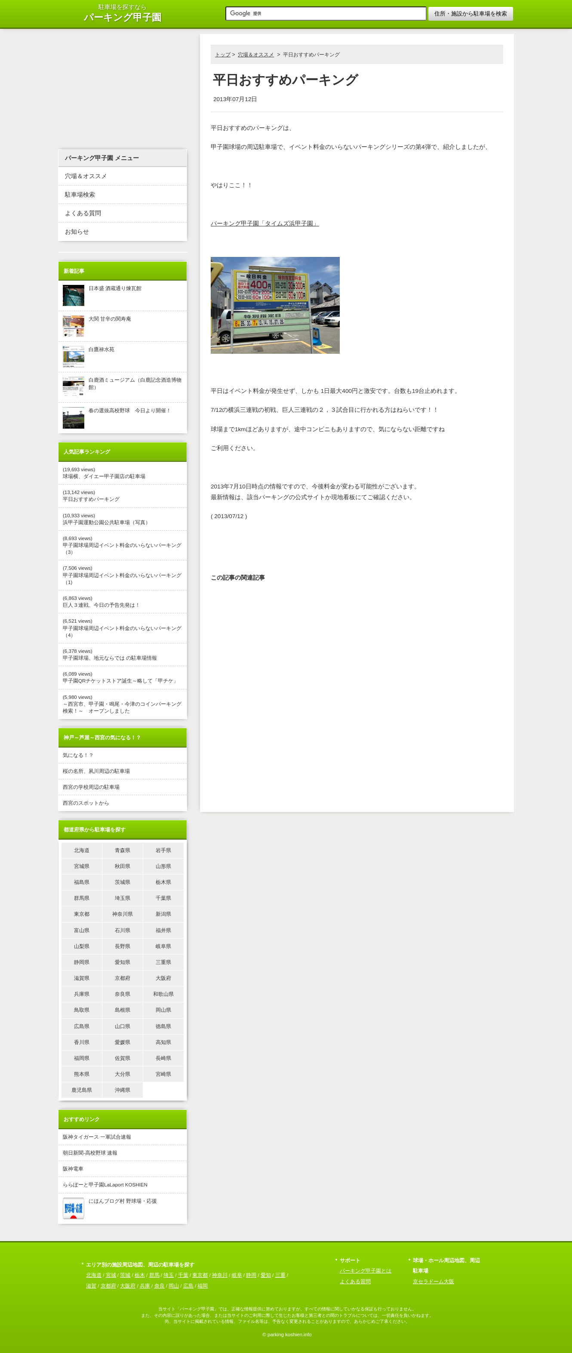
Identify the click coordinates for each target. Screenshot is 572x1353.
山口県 (122, 1026)
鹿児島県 (81, 1090)
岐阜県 (163, 946)
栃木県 (163, 882)
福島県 (81, 882)
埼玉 (168, 1275)
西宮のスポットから (86, 803)
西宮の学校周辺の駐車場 (91, 787)
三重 (280, 1275)
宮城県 (81, 866)
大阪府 (163, 978)
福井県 (163, 930)
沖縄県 (122, 1090)
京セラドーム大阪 (433, 1281)
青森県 (122, 850)
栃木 (140, 1275)
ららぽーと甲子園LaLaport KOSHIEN (105, 1184)
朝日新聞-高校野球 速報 (90, 1152)
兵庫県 (81, 994)
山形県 (163, 866)
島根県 (122, 1010)
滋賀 (91, 1285)
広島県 (81, 1026)
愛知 (266, 1275)
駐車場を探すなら (122, 13)
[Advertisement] (357, 548)
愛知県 (122, 962)
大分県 (122, 1074)
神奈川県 (122, 914)
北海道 (81, 850)
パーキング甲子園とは (365, 1270)
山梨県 (81, 946)
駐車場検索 (80, 195)
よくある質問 (83, 213)
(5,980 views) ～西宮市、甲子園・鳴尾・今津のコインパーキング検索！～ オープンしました (122, 704)
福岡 (202, 1285)
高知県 (163, 1042)
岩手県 (163, 850)
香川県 (81, 1042)
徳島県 (163, 1026)
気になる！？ (78, 755)
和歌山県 (163, 994)
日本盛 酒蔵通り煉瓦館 (102, 295)
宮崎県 (163, 1074)
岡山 (174, 1285)
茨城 (125, 1275)
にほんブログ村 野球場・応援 (110, 1208)
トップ (223, 55)
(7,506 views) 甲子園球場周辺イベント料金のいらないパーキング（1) (122, 574)
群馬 (154, 1275)
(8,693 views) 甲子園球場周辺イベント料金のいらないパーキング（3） (122, 545)
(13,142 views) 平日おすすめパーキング (91, 496)
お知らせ (77, 232)
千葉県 (163, 898)
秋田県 (122, 866)
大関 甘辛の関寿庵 (97, 326)
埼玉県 (122, 898)
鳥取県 (81, 1010)
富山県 (81, 930)
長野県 (122, 946)
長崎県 (163, 1058)
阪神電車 (73, 1168)
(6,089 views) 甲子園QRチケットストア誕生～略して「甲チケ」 (120, 677)
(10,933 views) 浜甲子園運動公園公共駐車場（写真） (107, 519)
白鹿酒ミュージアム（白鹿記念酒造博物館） (122, 387)
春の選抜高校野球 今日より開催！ (117, 418)
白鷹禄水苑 (88, 357)
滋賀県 (81, 978)
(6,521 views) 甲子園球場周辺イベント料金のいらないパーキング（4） (122, 627)
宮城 (111, 1275)
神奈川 (220, 1275)
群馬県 (81, 898)
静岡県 (81, 962)
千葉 (183, 1275)
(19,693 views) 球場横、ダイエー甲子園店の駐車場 (104, 473)
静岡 (251, 1275)
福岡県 (81, 1058)
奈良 (159, 1285)
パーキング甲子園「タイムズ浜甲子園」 (265, 223)
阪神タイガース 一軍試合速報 (97, 1137)
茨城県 (122, 882)
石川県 (122, 930)
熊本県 (81, 1074)
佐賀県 (122, 1058)
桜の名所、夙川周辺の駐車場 (96, 771)
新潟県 (163, 914)
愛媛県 (122, 1042)
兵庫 (145, 1285)
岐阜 (237, 1275)
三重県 (163, 962)
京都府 (122, 978)
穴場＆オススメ (256, 55)
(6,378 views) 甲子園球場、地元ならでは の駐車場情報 (110, 655)
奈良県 (122, 994)
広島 (188, 1285)
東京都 (81, 914)
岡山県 (163, 1010)
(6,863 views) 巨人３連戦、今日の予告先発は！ (101, 602)
